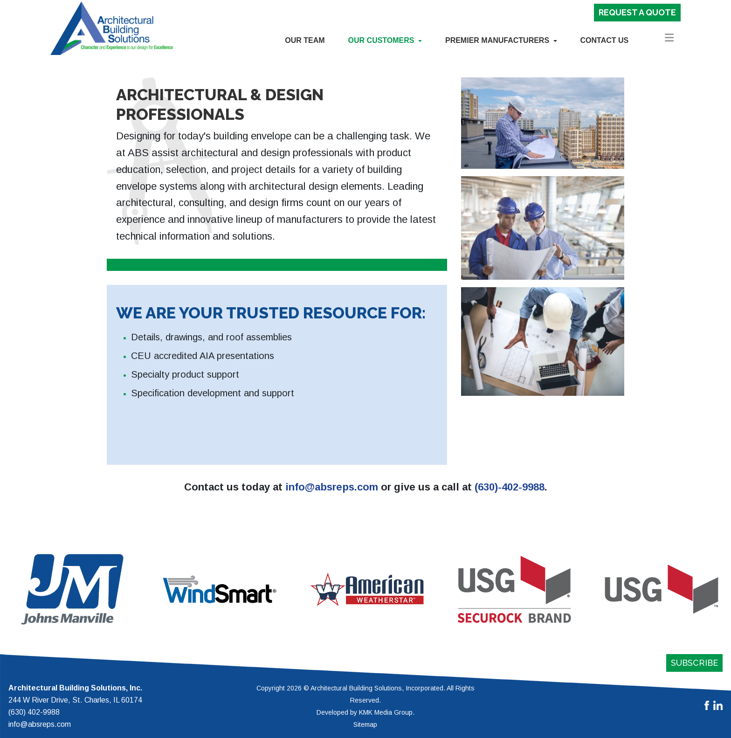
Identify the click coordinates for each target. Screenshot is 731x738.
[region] (365, 589)
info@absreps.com (331, 487)
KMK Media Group (386, 712)
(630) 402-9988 (34, 712)
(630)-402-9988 (510, 487)
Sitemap (365, 724)
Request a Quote (637, 12)
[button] (385, 40)
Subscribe (694, 663)
